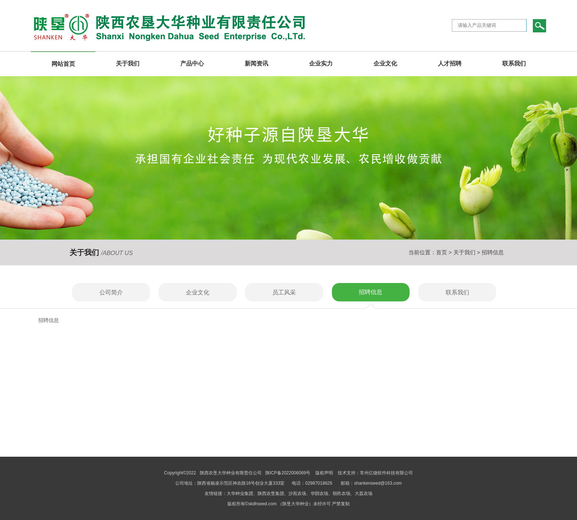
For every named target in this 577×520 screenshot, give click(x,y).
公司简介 (111, 292)
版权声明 (324, 472)
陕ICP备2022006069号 (288, 472)
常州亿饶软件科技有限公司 (386, 472)
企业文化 (197, 292)
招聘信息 (370, 292)
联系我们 (457, 292)
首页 (441, 252)
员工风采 (284, 292)
